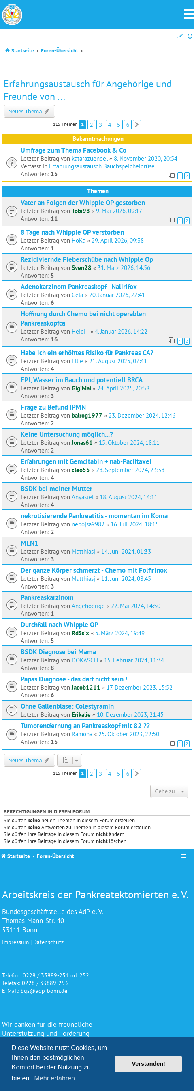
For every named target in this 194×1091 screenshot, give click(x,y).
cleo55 (81, 470)
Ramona (82, 734)
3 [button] (100, 124)
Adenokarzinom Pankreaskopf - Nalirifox (79, 286)
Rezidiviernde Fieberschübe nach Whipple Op (87, 259)
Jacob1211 (86, 687)
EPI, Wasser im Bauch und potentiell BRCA (82, 379)
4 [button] (109, 124)
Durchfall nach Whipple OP (59, 624)
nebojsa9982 (88, 524)
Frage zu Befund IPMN (53, 407)
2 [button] (91, 124)
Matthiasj (83, 551)
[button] (137, 124)
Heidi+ (80, 331)
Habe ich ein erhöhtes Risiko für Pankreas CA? (87, 352)
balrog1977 (87, 415)
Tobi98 (81, 211)
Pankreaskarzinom (47, 597)
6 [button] (127, 124)
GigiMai (81, 388)
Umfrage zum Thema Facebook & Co (73, 150)
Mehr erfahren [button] (54, 1078)
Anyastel (83, 497)
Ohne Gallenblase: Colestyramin (67, 706)
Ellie (77, 361)
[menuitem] (190, 36)
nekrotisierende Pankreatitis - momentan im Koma (94, 515)
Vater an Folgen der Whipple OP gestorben (83, 202)
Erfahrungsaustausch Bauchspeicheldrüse (102, 166)
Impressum (15, 942)
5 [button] (118, 124)
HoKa (78, 240)
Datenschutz (48, 942)
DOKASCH (85, 660)
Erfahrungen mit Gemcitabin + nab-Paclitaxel (86, 461)
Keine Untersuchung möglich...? (67, 434)
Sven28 (82, 268)
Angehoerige (88, 606)
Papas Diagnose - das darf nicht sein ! (74, 678)
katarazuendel (90, 158)
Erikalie (81, 714)
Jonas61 (82, 442)
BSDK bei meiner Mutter (56, 488)
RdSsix (80, 633)
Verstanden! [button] (148, 1064)
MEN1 (29, 543)
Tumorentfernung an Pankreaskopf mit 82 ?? (85, 725)
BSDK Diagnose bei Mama (58, 651)
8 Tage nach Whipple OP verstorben (72, 232)
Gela (77, 295)
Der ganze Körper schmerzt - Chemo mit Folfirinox (94, 570)
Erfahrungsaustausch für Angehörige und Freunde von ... (88, 90)
